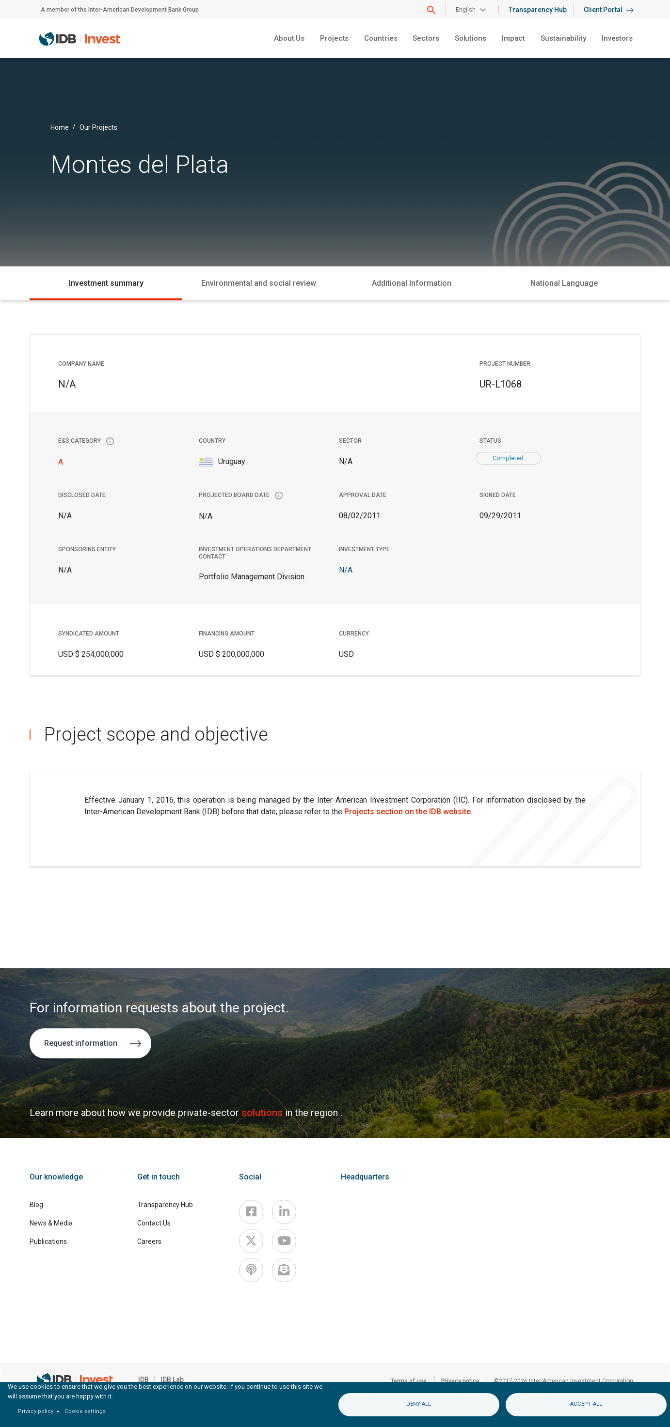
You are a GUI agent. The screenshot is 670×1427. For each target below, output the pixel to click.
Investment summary (106, 283)
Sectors (426, 38)
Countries (380, 38)
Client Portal (609, 10)
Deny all (418, 1404)
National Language (564, 283)
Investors (617, 38)
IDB (143, 1379)
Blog (36, 1205)
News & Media (51, 1223)
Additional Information (411, 283)
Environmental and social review (258, 283)
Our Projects (98, 127)
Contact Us (154, 1223)
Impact (513, 38)
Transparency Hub (538, 10)
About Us (289, 38)
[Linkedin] (284, 1212)
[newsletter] (284, 1270)
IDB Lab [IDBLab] (172, 1379)
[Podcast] (251, 1270)
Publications (48, 1241)
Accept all (586, 1404)
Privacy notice (460, 1381)
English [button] (466, 9)
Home (59, 127)
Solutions (470, 38)
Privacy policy (35, 1411)
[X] (251, 1241)
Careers (149, 1241)
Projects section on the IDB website (407, 811)
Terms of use (409, 1381)
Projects (334, 38)
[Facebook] (251, 1212)
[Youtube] (284, 1241)
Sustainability (563, 38)
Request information (93, 1043)
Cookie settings (85, 1411)
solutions (263, 1112)
